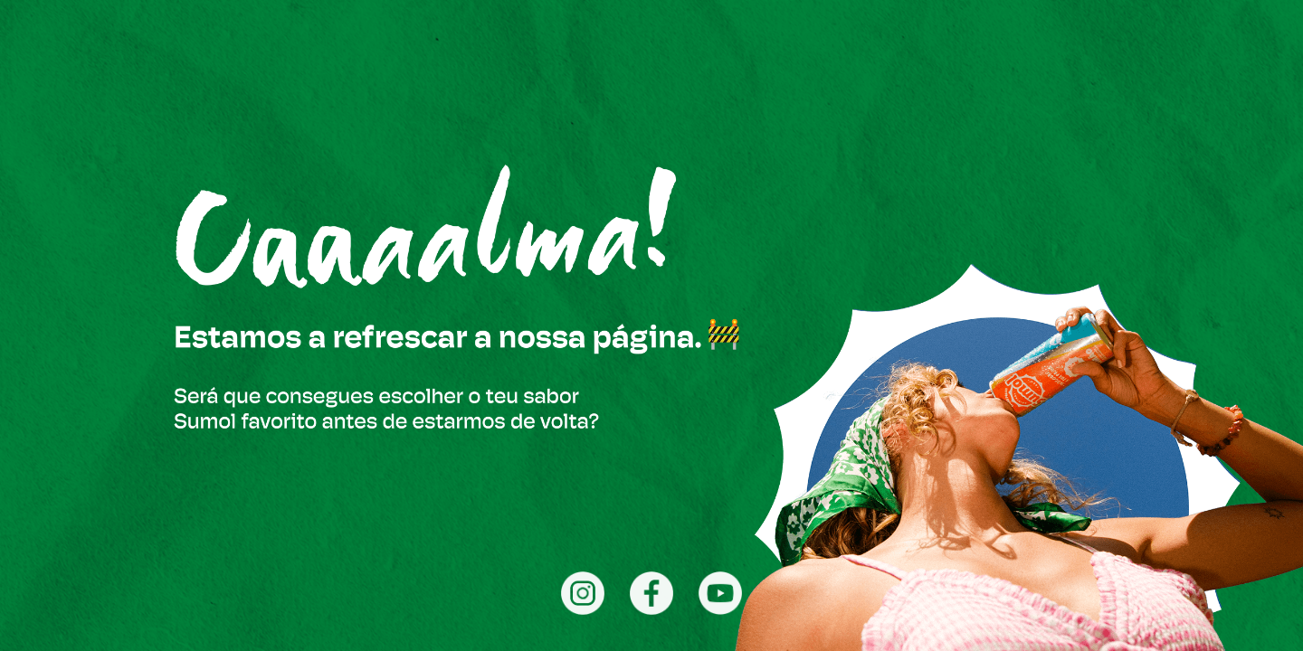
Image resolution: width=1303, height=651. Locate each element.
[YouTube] (720, 593)
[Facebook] (651, 593)
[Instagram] (582, 593)
